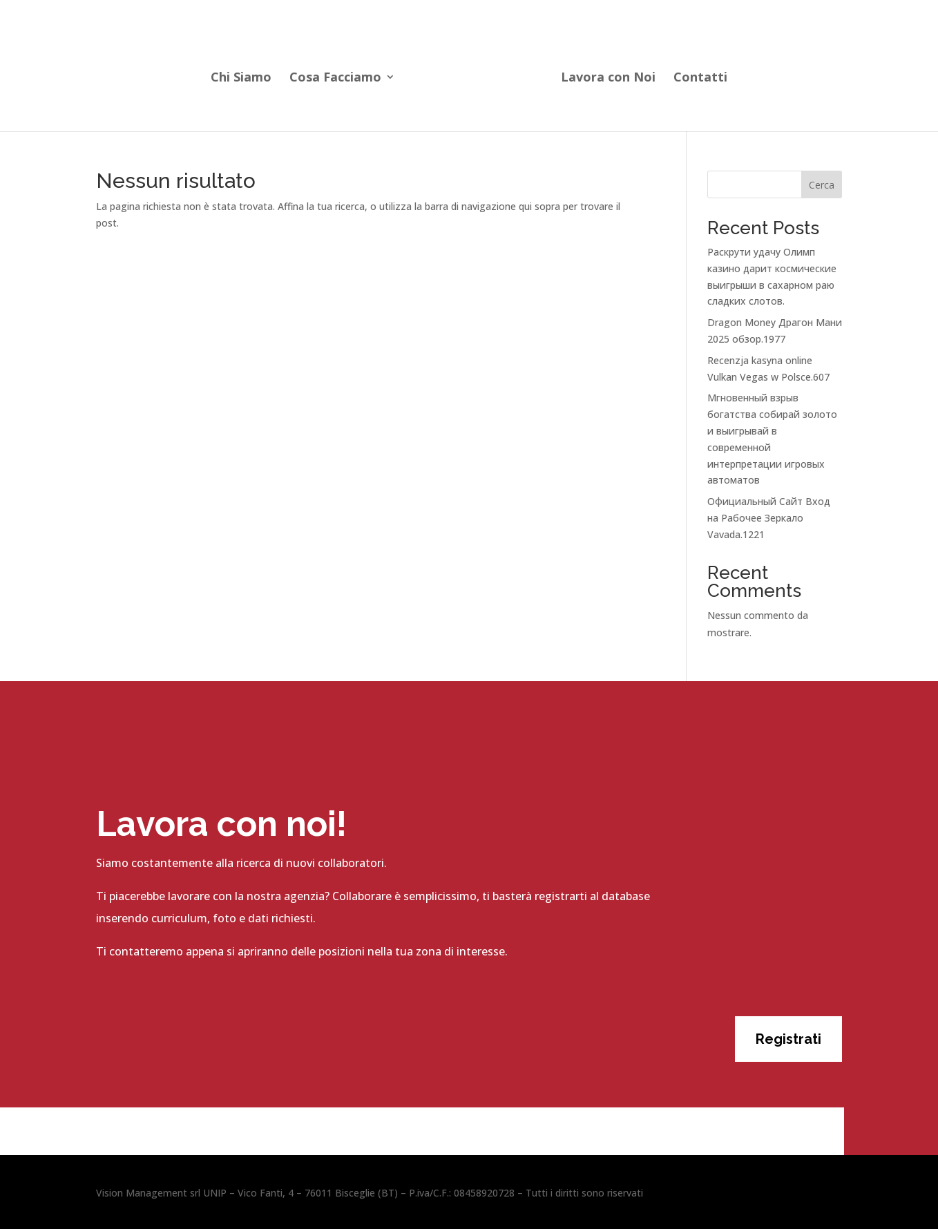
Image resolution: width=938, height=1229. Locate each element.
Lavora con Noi (608, 78)
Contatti (700, 78)
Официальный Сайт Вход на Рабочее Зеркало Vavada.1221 (768, 518)
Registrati (788, 1039)
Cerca (821, 184)
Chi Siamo (241, 78)
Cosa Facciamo (335, 78)
